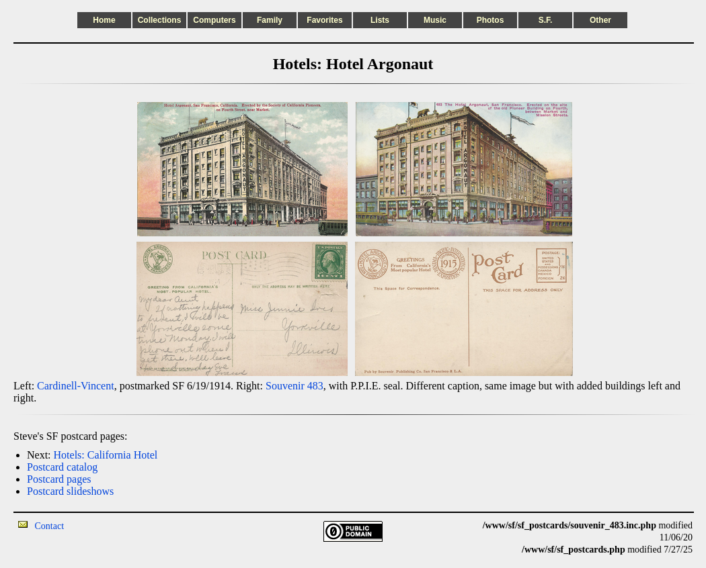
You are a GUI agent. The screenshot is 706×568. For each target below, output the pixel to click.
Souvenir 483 (294, 385)
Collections (160, 20)
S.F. (546, 20)
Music (435, 20)
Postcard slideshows (70, 491)
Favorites (324, 20)
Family (269, 20)
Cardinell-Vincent (75, 385)
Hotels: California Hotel (106, 455)
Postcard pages (59, 479)
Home (104, 20)
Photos (490, 20)
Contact (50, 526)
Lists (379, 20)
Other (600, 20)
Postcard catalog (62, 467)
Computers (214, 20)
